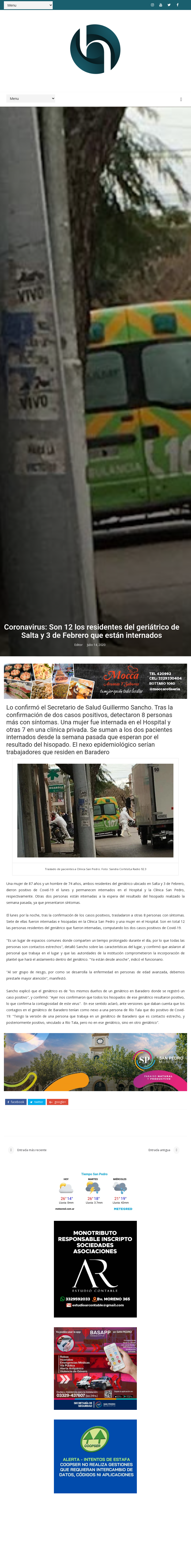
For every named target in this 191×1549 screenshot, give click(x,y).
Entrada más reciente (32, 1529)
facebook (16, 1480)
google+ (57, 1480)
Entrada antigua (160, 1529)
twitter (36, 1480)
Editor (78, 1021)
